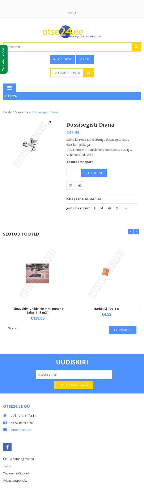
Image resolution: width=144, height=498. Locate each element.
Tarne (7, 466)
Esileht (7, 112)
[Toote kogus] (72, 172)
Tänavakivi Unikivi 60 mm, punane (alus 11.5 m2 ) (37, 310)
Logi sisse (63, 59)
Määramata (23, 112)
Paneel (72, 13)
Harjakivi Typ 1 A (106, 309)
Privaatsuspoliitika (15, 480)
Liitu (84, 59)
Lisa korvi (94, 173)
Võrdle (80, 185)
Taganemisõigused (16, 473)
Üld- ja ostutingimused (18, 459)
